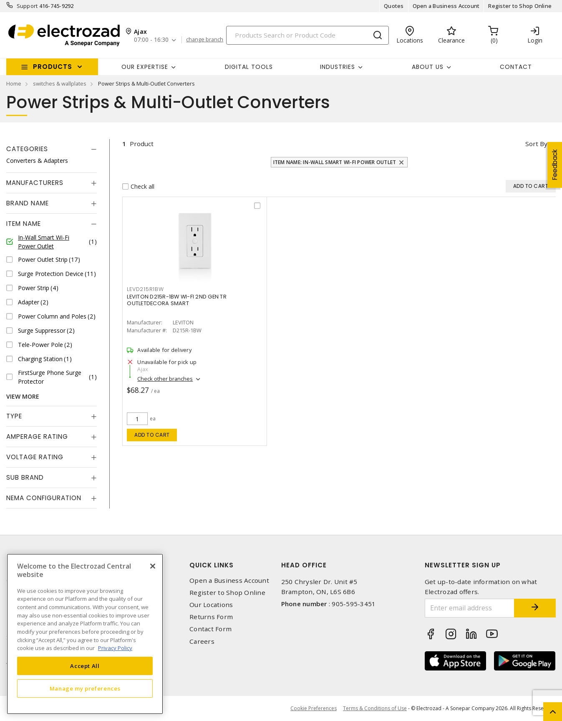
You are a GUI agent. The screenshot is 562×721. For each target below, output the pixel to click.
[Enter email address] (469, 608)
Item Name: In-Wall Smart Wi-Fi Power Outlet (334, 162)
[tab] (51, 149)
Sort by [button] (536, 143)
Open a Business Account (446, 6)
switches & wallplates (59, 83)
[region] (85, 634)
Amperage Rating (37, 436)
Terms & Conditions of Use (375, 708)
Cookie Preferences (313, 708)
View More (22, 396)
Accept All (85, 666)
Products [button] (52, 66)
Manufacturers (34, 182)
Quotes (394, 6)
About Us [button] (428, 67)
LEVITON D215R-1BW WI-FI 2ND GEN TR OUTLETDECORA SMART (177, 300)
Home (13, 83)
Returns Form (211, 617)
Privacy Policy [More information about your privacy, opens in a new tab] (115, 648)
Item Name (23, 223)
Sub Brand (25, 477)
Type (14, 416)
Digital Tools (249, 67)
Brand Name (27, 203)
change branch (204, 39)
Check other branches (165, 378)
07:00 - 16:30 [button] (151, 39)
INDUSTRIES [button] (337, 67)
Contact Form (210, 629)
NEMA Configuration (43, 497)
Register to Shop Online (520, 6)
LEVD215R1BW (145, 289)
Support (27, 6)
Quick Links (211, 565)
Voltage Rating (34, 457)
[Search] (307, 35)
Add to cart (152, 434)
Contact (516, 67)
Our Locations (211, 605)
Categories (27, 148)
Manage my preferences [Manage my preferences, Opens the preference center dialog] (85, 688)
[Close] (153, 566)
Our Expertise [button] (144, 67)
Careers (201, 641)
